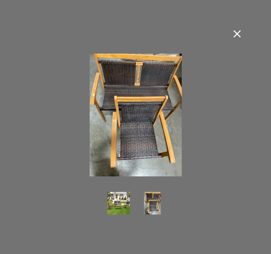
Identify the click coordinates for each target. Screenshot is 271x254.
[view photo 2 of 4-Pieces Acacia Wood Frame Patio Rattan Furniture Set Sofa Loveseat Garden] (152, 208)
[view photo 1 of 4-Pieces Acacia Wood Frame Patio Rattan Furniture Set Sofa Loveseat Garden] (118, 208)
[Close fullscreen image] (237, 34)
